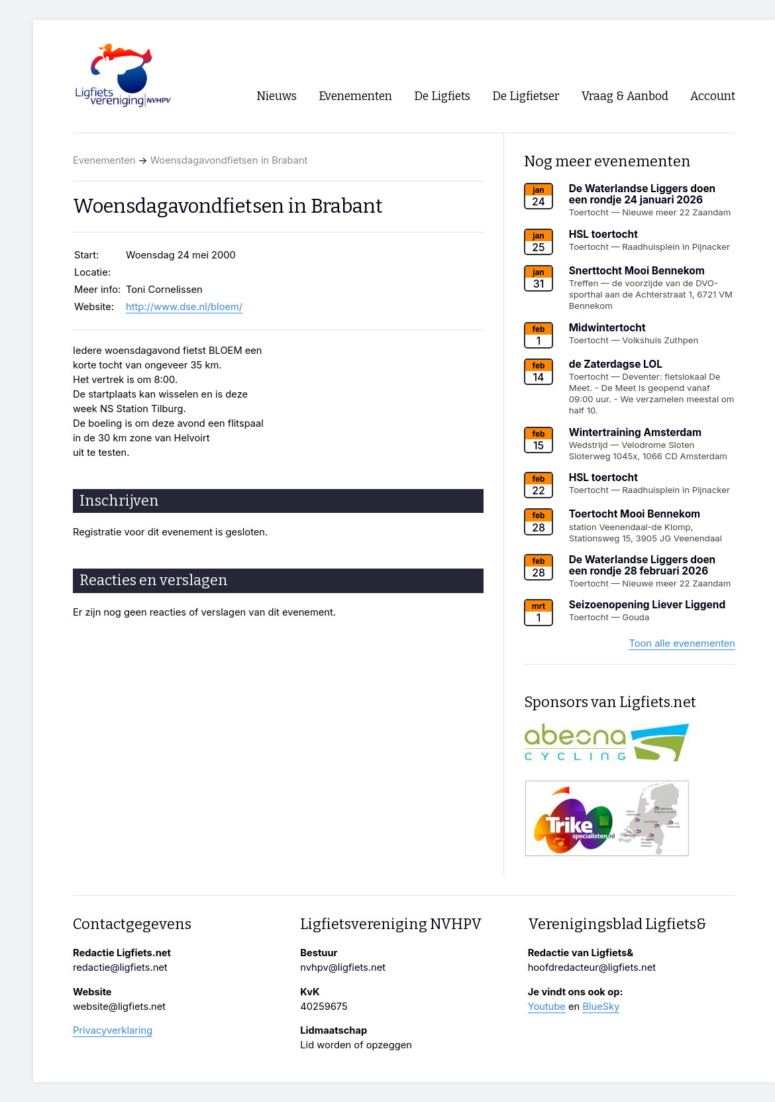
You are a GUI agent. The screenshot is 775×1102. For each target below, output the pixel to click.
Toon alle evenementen (682, 643)
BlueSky (600, 1007)
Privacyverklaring (112, 1030)
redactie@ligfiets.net (120, 967)
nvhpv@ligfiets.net (343, 967)
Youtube (547, 1007)
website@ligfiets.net (119, 1007)
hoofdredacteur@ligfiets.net (592, 967)
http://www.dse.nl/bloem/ (184, 307)
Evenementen (104, 160)
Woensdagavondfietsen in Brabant (229, 160)
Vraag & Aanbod (625, 96)
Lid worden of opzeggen (356, 1045)
